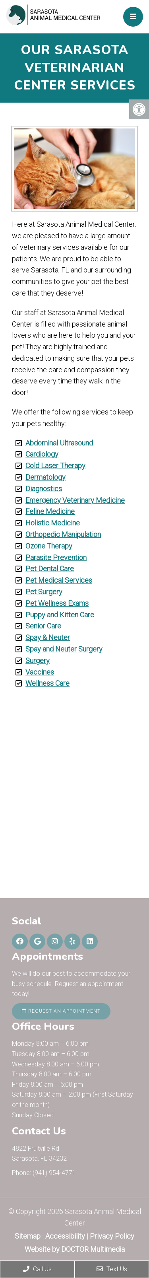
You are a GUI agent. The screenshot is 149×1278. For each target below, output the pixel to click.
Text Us (112, 1269)
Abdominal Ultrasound (59, 443)
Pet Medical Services (58, 580)
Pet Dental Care (49, 568)
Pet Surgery (43, 591)
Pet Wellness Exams (57, 603)
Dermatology (45, 477)
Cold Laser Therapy (55, 465)
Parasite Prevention (56, 557)
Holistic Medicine (52, 523)
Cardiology (41, 454)
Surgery (37, 660)
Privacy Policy (112, 1236)
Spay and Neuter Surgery (64, 649)
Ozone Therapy (48, 546)
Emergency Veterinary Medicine (75, 500)
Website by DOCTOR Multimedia (75, 1249)
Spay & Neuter (47, 637)
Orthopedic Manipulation (63, 534)
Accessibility (65, 1236)
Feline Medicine (50, 511)
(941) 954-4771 (54, 1173)
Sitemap (28, 1236)
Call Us (37, 1269)
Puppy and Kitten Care (59, 615)
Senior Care (43, 626)
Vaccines (39, 672)
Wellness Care (47, 683)
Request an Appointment (61, 1011)
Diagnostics (43, 488)
